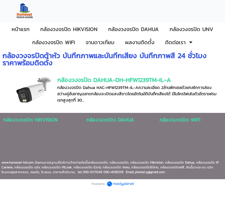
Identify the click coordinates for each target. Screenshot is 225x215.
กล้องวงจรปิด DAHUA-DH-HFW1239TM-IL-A (114, 80)
